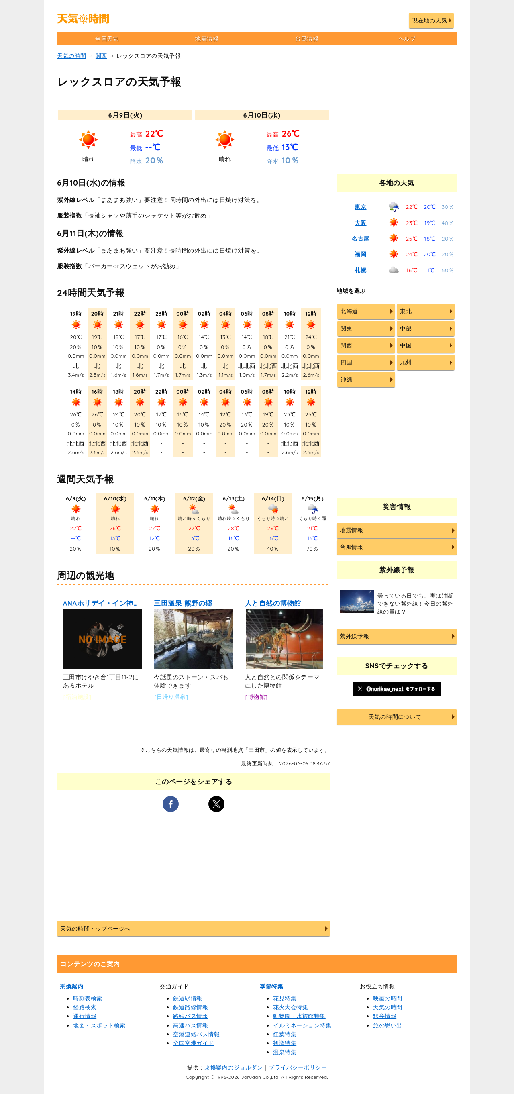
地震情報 (206, 38)
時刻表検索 (87, 998)
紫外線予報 (354, 636)
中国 (406, 345)
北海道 (349, 311)
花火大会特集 (290, 1007)
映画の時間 (387, 998)
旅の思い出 (387, 1025)
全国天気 (106, 38)
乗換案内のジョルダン (233, 1067)
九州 (406, 362)
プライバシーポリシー (298, 1067)
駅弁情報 (384, 1016)
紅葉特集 (284, 1034)
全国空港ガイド (193, 1043)
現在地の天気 (429, 20)
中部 (406, 328)
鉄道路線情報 (190, 1007)
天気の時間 (71, 55)
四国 (346, 362)
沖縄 (346, 379)
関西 (101, 55)
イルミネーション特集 (302, 1025)
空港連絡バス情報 (196, 1034)
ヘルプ (407, 38)
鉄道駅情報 (187, 998)
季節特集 (271, 986)
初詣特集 (284, 1043)
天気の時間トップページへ (95, 928)
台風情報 (306, 38)
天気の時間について (395, 716)
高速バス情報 (190, 1025)
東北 (406, 311)
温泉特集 (284, 1052)
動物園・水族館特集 (299, 1016)
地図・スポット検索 (99, 1025)
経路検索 (84, 1007)
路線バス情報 (190, 1016)
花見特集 (284, 998)
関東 (346, 328)
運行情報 (84, 1016)
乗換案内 (71, 986)
